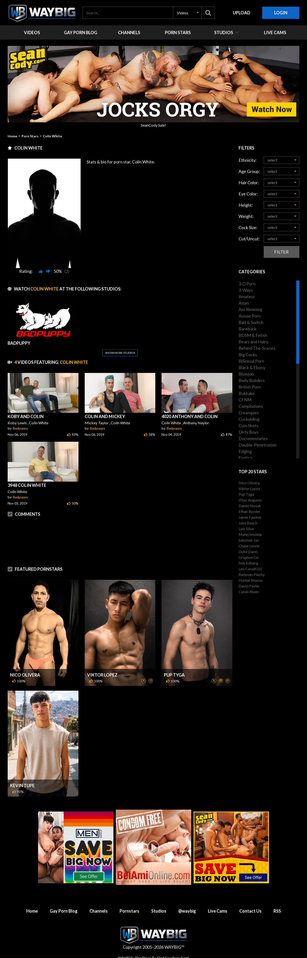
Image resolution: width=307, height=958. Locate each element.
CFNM (245, 399)
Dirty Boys (248, 432)
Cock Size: (248, 227)
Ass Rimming (250, 309)
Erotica (245, 457)
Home (12, 136)
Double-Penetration (258, 444)
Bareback (248, 328)
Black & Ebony (252, 367)
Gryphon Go (249, 557)
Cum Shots (248, 425)
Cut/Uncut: (249, 239)
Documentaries (253, 438)
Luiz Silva (246, 528)
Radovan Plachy (252, 574)
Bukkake (247, 393)
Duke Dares (248, 551)
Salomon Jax (249, 540)
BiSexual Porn (251, 361)
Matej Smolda (250, 534)
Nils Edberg (248, 563)
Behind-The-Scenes (257, 348)
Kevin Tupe (22, 785)
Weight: (246, 216)
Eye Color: (248, 194)
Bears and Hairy (253, 341)
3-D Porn (247, 283)
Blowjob (246, 374)
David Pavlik (249, 586)
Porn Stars (30, 136)
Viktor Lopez (102, 675)
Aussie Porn (250, 315)
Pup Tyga (174, 675)
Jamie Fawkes (250, 517)
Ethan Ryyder (249, 511)
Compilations (251, 406)
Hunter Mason (250, 580)
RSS (277, 911)
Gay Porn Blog (64, 911)
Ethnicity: (248, 160)
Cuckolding (249, 419)
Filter (281, 251)
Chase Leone (249, 546)
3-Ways (246, 290)
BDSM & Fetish (253, 335)
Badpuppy (20, 428)
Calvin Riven (249, 591)
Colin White (52, 136)
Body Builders (252, 380)
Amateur (247, 296)
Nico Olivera (25, 675)
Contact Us (250, 911)
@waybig (187, 911)
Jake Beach (248, 523)
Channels (98, 911)
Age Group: (249, 171)
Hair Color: (249, 182)
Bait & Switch (251, 322)
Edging (245, 451)
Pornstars (129, 911)
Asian (244, 303)
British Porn (250, 386)
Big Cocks (248, 354)
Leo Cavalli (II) (250, 568)
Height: (246, 205)
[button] (187, 13)
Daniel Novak (250, 505)
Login (280, 12)
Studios (158, 911)
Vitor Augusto (250, 500)
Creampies (249, 412)
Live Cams (217, 911)
